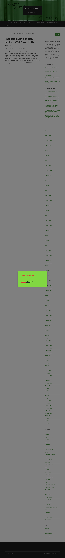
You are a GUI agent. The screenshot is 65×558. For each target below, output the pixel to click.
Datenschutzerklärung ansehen (27, 281)
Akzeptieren (24, 282)
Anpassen (28, 282)
